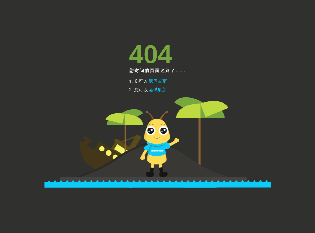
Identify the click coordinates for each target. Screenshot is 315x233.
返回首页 (158, 81)
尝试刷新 (158, 89)
